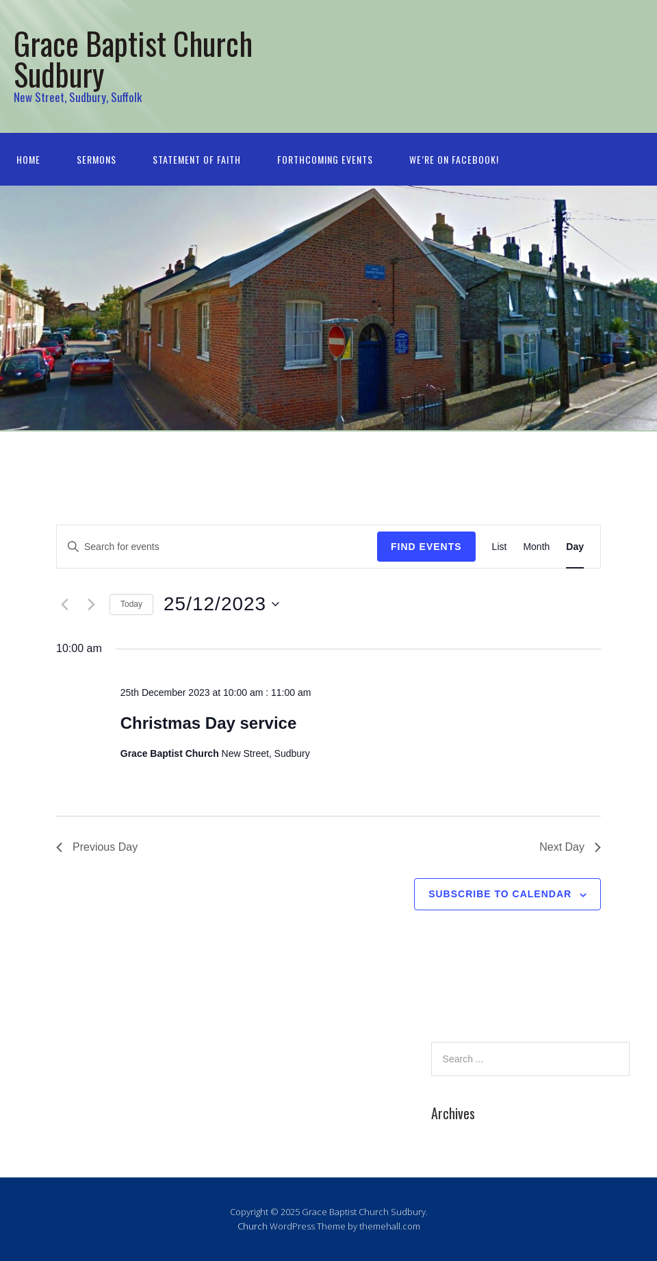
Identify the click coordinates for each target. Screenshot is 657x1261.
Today (131, 604)
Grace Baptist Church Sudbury (133, 58)
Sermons (96, 159)
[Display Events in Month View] (536, 547)
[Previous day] (64, 604)
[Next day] (91, 604)
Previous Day (97, 847)
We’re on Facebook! (454, 159)
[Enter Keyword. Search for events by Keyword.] (217, 547)
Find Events (426, 546)
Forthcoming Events (325, 159)
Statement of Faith (197, 159)
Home (28, 159)
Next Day (570, 847)
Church (252, 1226)
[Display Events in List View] (499, 547)
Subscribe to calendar (499, 893)
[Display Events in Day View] (575, 547)
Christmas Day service (208, 723)
